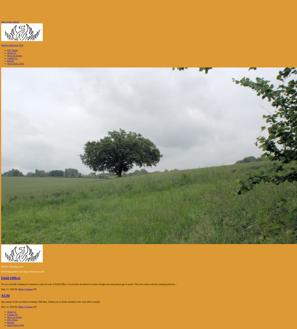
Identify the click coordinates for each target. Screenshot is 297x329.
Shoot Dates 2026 (15, 63)
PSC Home (12, 50)
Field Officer (11, 278)
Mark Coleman (25, 289)
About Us (11, 53)
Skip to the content (10, 22)
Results (10, 61)
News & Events (14, 55)
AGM (5, 295)
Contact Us (12, 58)
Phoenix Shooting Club (12, 45)
